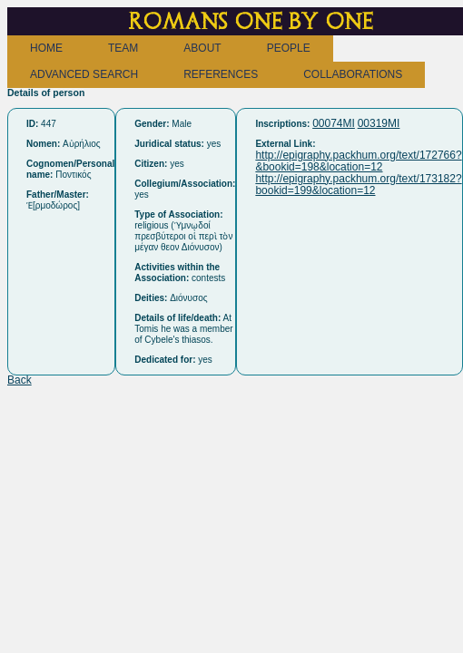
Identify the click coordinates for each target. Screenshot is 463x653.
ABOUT (202, 48)
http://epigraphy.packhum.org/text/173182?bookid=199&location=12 (358, 184)
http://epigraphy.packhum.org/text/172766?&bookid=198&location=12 (358, 161)
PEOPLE (288, 48)
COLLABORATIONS (352, 74)
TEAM (123, 48)
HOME (46, 48)
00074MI (333, 123)
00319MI (379, 123)
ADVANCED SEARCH (84, 74)
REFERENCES (220, 74)
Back (19, 380)
